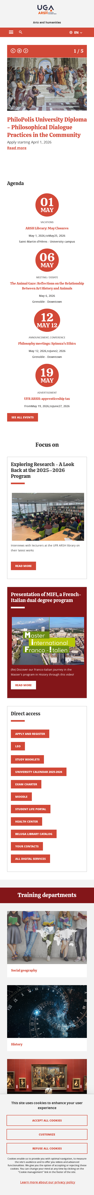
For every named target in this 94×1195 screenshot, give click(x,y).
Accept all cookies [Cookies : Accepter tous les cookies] (47, 1120)
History (16, 1044)
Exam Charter (26, 784)
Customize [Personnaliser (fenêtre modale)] (47, 1134)
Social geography (24, 970)
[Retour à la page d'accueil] (47, 9)
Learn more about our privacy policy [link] (47, 1182)
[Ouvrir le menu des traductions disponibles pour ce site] (78, 32)
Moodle (21, 797)
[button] (20, 32)
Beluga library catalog (33, 834)
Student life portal (30, 809)
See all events (22, 417)
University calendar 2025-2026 (38, 772)
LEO (18, 746)
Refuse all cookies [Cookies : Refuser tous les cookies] (47, 1148)
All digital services (30, 859)
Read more (23, 566)
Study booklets (27, 759)
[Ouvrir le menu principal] (11, 32)
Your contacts (27, 846)
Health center (26, 821)
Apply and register (30, 734)
